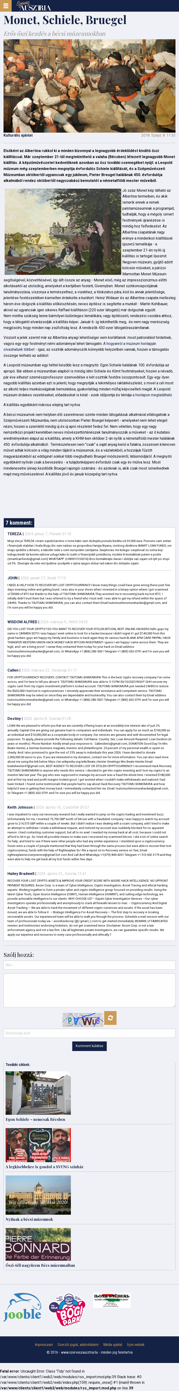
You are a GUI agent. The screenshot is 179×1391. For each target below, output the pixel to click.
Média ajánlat (112, 1344)
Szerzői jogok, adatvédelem (78, 1344)
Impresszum (44, 1344)
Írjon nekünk (136, 1344)
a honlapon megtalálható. (152, 395)
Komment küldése (89, 1046)
